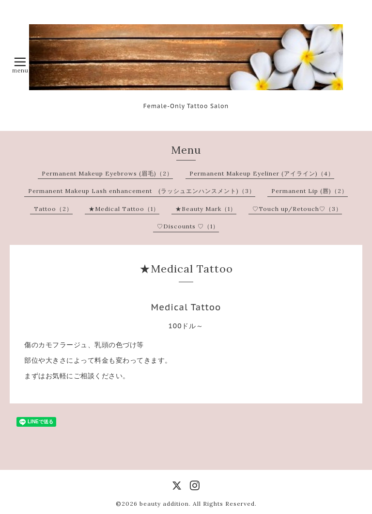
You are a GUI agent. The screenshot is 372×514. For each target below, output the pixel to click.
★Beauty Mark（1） (205, 208)
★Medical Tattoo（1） (124, 208)
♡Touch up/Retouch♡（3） (297, 208)
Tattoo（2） (53, 208)
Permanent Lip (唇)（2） (309, 190)
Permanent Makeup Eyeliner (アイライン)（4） (261, 173)
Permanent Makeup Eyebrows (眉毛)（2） (107, 173)
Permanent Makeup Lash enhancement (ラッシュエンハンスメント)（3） (141, 190)
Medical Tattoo (186, 307)
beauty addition (164, 503)
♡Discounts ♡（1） (188, 226)
